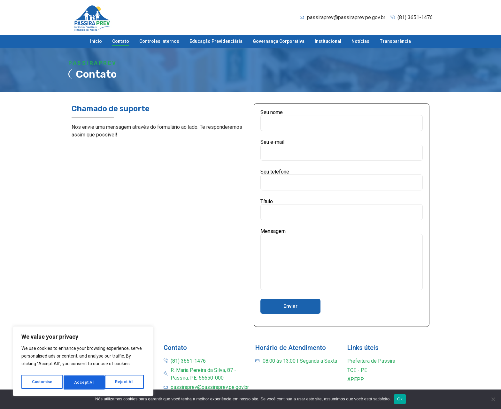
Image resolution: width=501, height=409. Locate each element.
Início (96, 41)
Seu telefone (341, 179)
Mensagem (341, 259)
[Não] (493, 399)
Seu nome (341, 120)
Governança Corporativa (278, 41)
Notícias (360, 41)
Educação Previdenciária (216, 41)
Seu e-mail (341, 150)
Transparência (395, 41)
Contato (120, 41)
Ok (400, 399)
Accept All (125, 382)
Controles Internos (159, 41)
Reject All (84, 382)
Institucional (328, 41)
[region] (83, 362)
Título (341, 209)
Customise (42, 382)
